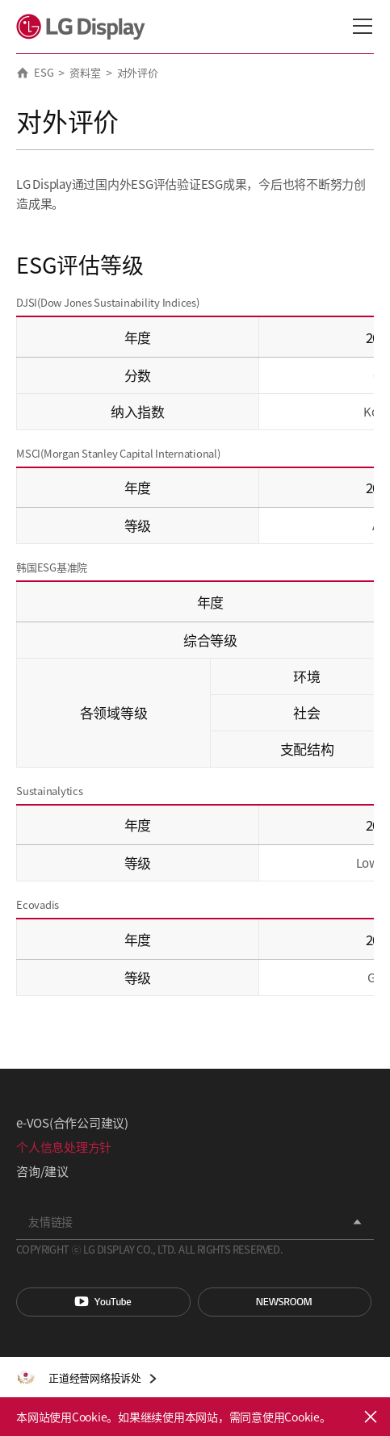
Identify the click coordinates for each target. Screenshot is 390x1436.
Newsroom (285, 1302)
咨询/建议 (42, 1170)
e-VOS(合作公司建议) (72, 1122)
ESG (43, 72)
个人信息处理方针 (63, 1146)
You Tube (103, 1302)
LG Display (84, 26)
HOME (22, 73)
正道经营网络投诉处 (94, 1377)
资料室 (84, 72)
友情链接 (50, 1221)
